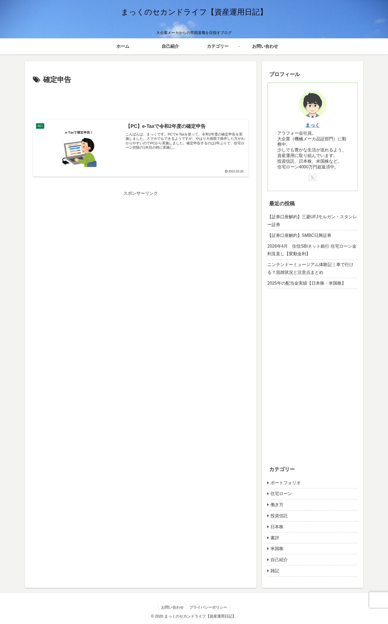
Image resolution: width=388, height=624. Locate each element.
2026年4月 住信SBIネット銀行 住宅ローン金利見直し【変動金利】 (311, 250)
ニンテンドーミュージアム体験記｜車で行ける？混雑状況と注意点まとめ (310, 268)
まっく (312, 125)
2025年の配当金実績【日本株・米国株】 (306, 283)
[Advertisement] (140, 101)
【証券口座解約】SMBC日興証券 (299, 235)
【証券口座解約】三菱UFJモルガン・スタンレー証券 (312, 220)
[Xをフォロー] (312, 177)
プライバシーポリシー (208, 607)
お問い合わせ (172, 607)
